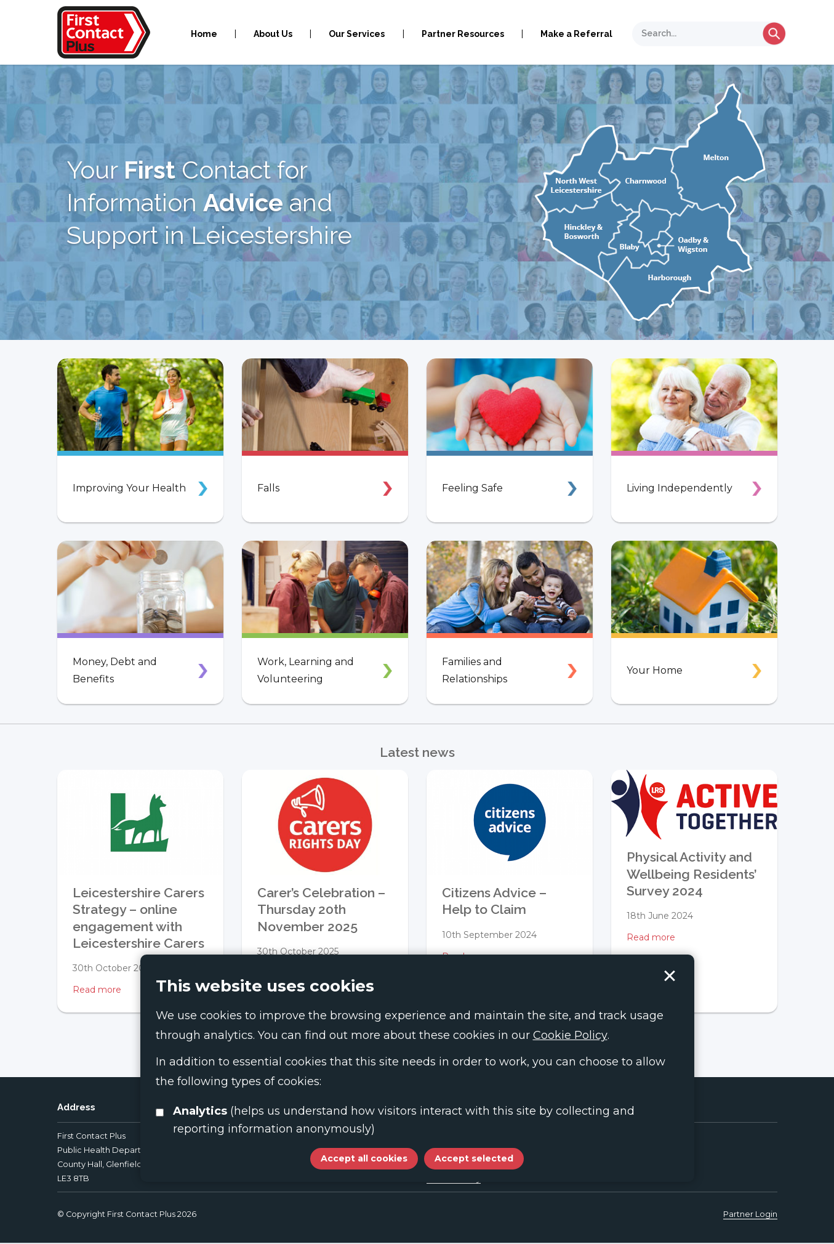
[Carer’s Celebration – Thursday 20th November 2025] (325, 822)
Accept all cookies (364, 1158)
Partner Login (750, 1215)
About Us (273, 34)
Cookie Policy (570, 1035)
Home (204, 34)
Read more (97, 989)
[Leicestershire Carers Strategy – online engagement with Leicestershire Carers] (140, 822)
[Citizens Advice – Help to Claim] (510, 822)
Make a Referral (576, 34)
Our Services (357, 34)
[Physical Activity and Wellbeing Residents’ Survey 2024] (694, 804)
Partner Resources (463, 34)
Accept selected (669, 976)
